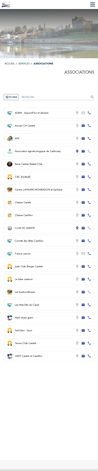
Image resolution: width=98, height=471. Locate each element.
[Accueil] (6, 5)
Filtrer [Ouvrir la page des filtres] (11, 97)
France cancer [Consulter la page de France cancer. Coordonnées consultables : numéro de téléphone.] (23, 253)
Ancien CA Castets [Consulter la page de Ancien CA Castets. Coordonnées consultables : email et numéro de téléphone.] (25, 125)
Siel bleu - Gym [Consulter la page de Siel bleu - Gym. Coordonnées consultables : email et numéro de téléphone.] (23, 330)
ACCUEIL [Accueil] (10, 63)
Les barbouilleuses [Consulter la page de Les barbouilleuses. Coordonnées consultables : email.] (25, 292)
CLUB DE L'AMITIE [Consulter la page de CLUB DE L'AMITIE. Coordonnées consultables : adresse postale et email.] (25, 228)
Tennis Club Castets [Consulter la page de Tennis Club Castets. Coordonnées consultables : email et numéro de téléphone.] (25, 343)
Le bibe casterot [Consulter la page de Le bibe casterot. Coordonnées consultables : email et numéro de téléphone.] (23, 279)
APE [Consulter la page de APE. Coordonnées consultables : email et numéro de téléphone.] (17, 138)
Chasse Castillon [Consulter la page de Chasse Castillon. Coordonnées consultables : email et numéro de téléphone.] (24, 215)
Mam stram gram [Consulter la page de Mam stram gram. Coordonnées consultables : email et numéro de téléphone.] (24, 317)
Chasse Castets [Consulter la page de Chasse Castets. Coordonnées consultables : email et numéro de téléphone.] (23, 202)
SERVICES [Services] (24, 63)
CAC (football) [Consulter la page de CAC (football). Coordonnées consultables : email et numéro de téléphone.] (22, 177)
